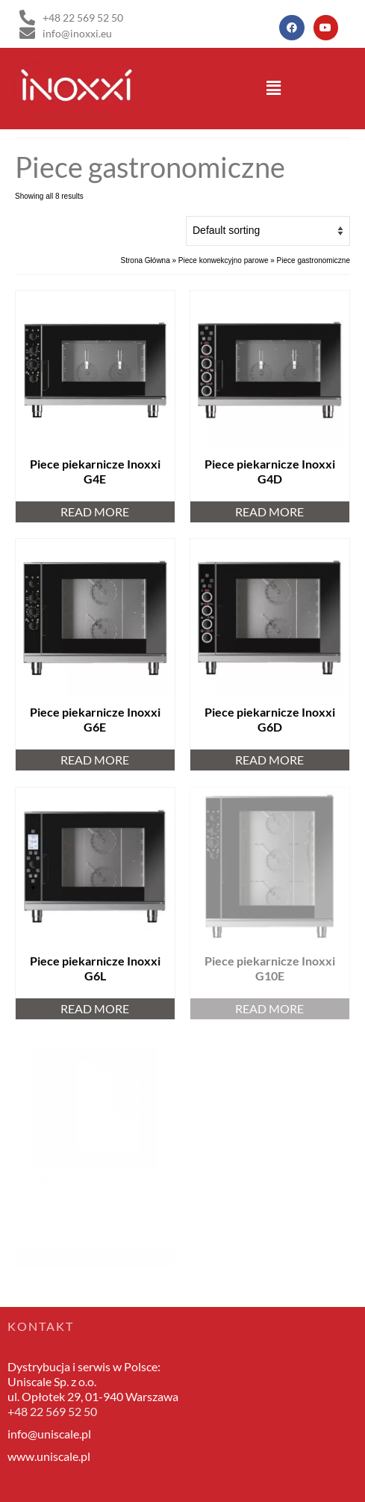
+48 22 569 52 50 (52, 1411)
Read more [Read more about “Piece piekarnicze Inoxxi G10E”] (269, 1008)
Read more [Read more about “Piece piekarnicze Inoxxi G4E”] (94, 511)
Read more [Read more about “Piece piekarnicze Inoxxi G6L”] (94, 1008)
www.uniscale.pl (48, 1456)
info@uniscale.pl (49, 1434)
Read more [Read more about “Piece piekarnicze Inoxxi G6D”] (269, 759)
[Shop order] (268, 231)
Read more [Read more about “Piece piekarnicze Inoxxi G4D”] (269, 511)
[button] (274, 88)
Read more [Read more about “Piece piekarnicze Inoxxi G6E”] (94, 759)
